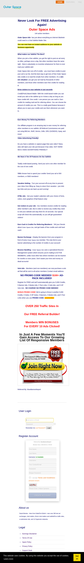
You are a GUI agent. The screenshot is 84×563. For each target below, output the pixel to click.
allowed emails (34, 481)
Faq (80, 2)
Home (60, 2)
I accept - (42, 479)
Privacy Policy (27, 546)
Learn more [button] (8, 559)
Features (70, 2)
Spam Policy (26, 542)
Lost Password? (40, 428)
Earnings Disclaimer (29, 534)
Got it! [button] (77, 557)
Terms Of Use (27, 538)
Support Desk (27, 550)
